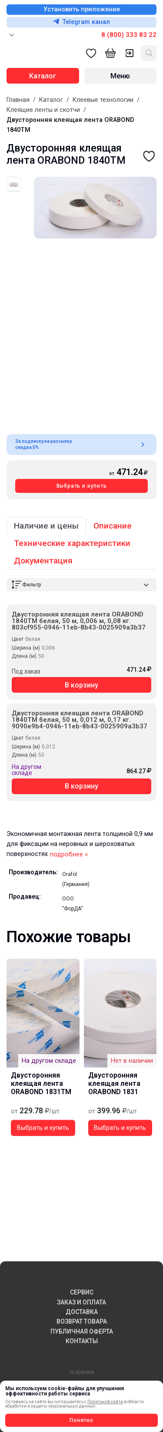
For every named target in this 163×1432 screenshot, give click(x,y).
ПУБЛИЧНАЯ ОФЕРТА (81, 1331)
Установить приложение (81, 9)
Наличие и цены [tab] (46, 526)
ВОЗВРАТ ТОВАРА (82, 1321)
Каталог (51, 100)
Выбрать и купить (82, 486)
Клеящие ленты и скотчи (43, 110)
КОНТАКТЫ (82, 1341)
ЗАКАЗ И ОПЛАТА (81, 1302)
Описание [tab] (112, 526)
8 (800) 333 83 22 (128, 35)
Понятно (81, 1420)
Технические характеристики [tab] (72, 543)
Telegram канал (81, 22)
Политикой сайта (105, 1401)
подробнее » (69, 854)
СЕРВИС (81, 1292)
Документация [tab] (43, 561)
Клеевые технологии (103, 100)
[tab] (14, 184)
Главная (18, 100)
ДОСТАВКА (82, 1311)
